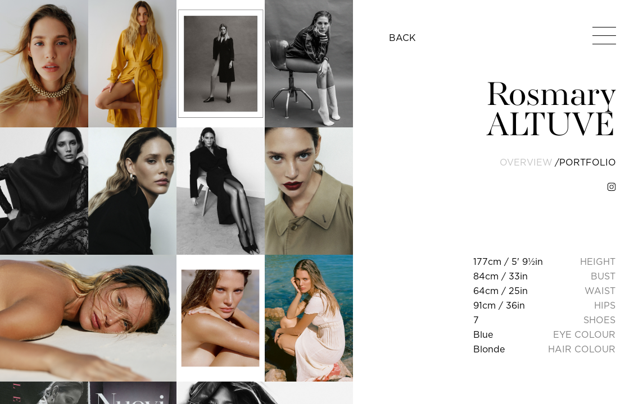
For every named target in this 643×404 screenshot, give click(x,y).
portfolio (587, 162)
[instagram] (612, 187)
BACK (402, 37)
